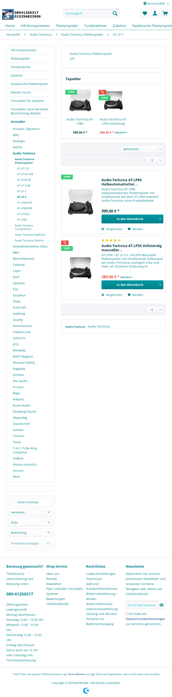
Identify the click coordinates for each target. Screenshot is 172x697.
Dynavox (19, 283)
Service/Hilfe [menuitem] (155, 3)
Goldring (19, 314)
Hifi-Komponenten (24, 50)
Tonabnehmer (21, 67)
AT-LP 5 (21, 197)
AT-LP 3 (21, 191)
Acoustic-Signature (26, 129)
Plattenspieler (20, 59)
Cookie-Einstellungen (101, 574)
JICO (16, 344)
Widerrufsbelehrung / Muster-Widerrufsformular (101, 599)
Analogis (19, 141)
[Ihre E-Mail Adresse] (142, 605)
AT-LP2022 (23, 214)
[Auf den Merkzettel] (135, 229)
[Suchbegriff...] (91, 13)
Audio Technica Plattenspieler (24, 161)
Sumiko (18, 430)
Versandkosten (76, 674)
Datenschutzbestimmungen (145, 619)
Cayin (17, 271)
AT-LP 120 (23, 168)
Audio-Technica (24, 153)
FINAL (17, 301)
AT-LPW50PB (24, 208)
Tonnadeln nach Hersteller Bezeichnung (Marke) (30, 111)
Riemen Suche (21, 92)
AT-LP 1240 (23, 185)
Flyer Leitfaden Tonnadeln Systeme (64, 591)
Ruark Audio (21, 405)
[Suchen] (115, 13)
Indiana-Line (22, 332)
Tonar (17, 442)
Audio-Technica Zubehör (29, 240)
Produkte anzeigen (30, 543)
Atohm (17, 147)
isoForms (19, 338)
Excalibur (19, 295)
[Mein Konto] (155, 13)
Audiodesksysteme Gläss (30, 246)
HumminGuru (22, 326)
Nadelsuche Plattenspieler (29, 84)
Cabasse (19, 265)
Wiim (16, 477)
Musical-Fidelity (24, 363)
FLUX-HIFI (19, 307)
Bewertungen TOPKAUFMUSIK (57, 601)
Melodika (19, 350)
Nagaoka (19, 369)
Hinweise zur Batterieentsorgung (100, 621)
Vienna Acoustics (25, 464)
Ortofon (18, 375)
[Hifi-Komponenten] (35, 26)
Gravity (18, 320)
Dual (16, 277)
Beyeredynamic (24, 259)
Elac (16, 289)
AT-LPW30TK (24, 202)
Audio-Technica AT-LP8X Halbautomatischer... (80, 121)
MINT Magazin (23, 356)
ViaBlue (18, 458)
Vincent (18, 471)
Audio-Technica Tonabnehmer (24, 227)
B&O (16, 252)
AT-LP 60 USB (25, 174)
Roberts (18, 399)
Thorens (18, 436)
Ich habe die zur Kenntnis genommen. (145, 619)
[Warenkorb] (165, 13)
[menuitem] (91, 15)
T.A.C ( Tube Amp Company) (25, 450)
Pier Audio (20, 381)
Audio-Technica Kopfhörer (30, 234)
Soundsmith (21, 424)
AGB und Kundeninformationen (102, 586)
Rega (16, 393)
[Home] (10, 26)
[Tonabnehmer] (95, 26)
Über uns (52, 574)
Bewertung (18, 533)
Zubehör (17, 75)
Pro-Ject (18, 387)
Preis (14, 522)
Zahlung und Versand (101, 614)
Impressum (94, 579)
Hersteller (18, 122)
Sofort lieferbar (28, 502)
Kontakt (51, 579)
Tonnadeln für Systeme (27, 101)
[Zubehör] (119, 26)
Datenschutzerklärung (102, 609)
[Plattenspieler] (67, 26)
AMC (16, 135)
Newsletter (54, 584)
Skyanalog (20, 418)
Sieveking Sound (24, 411)
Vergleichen (112, 229)
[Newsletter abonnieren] (161, 605)
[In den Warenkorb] (132, 219)
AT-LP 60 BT (24, 180)
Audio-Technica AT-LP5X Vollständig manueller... (113, 121)
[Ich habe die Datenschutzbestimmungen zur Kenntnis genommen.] (127, 613)
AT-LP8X (22, 220)
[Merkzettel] (144, 13)
